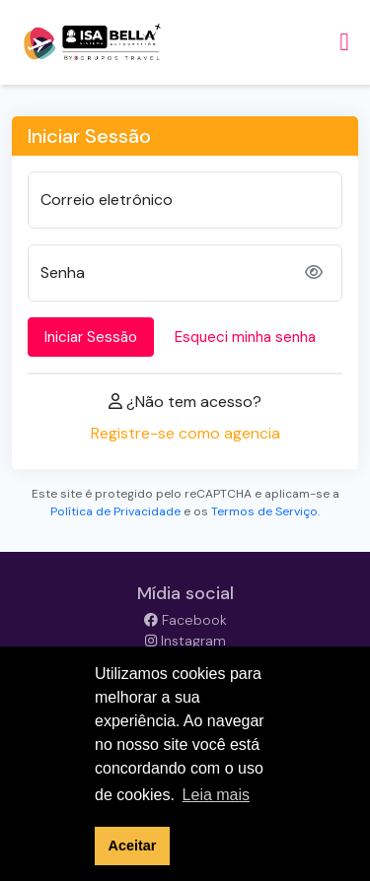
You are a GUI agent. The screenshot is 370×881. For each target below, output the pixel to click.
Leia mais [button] (216, 794)
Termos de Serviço (264, 511)
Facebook (185, 620)
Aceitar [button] (133, 845)
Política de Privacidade (115, 511)
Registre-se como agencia (185, 433)
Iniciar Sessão (90, 337)
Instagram (185, 640)
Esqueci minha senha (245, 337)
